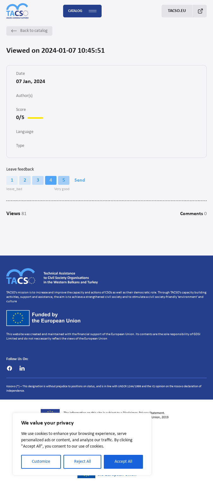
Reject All (82, 461)
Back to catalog (29, 30)
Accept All (123, 461)
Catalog (82, 11)
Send (79, 180)
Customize (41, 461)
